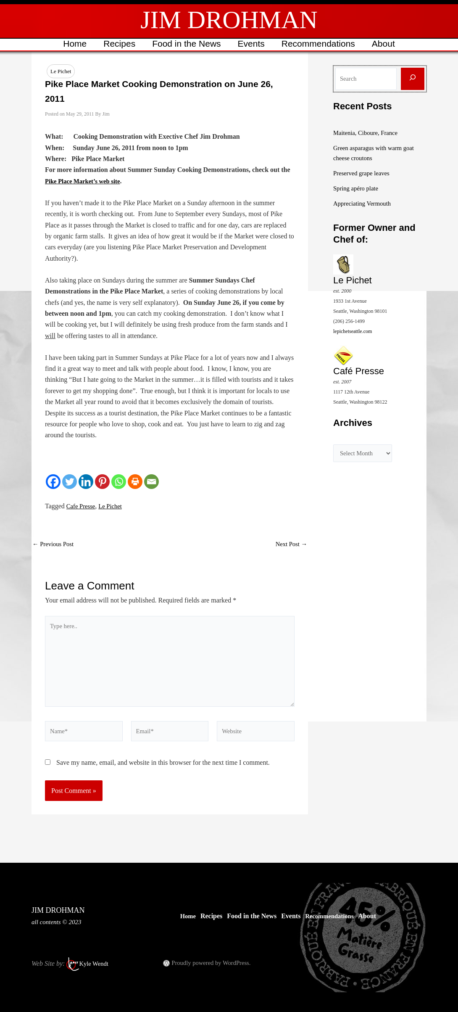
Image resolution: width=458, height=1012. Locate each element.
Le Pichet (60, 71)
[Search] (412, 79)
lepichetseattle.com (352, 331)
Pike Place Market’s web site (86, 181)
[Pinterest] (102, 482)
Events (251, 43)
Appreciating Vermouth (364, 203)
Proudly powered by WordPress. (214, 962)
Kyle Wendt (95, 963)
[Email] (151, 482)
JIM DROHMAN (229, 20)
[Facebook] (53, 482)
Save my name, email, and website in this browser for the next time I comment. (163, 773)
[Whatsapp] (118, 482)
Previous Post (55, 544)
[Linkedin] (86, 482)
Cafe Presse (82, 506)
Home (72, 43)
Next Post (289, 544)
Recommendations (319, 43)
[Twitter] (69, 482)
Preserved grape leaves (364, 173)
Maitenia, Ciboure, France (368, 132)
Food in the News (186, 43)
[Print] (135, 482)
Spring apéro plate (357, 188)
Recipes (118, 43)
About (385, 43)
